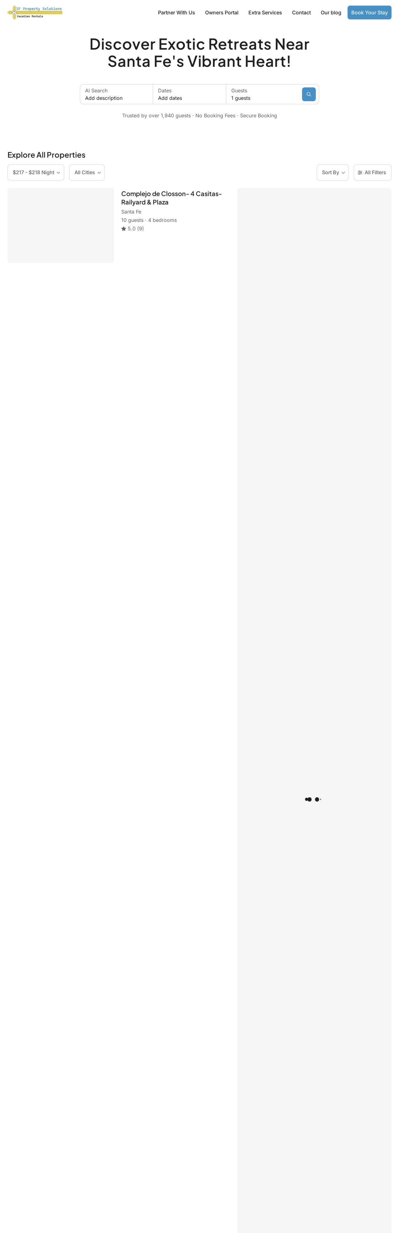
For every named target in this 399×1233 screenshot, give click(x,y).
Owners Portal (221, 12)
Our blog (331, 12)
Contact (301, 12)
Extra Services (265, 12)
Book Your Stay (369, 12)
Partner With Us (176, 12)
